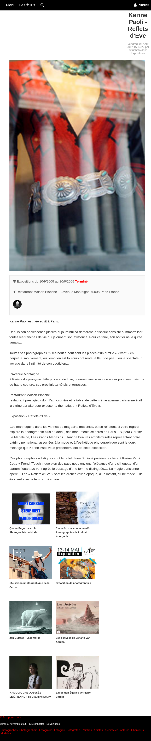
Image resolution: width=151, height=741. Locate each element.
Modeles (6, 733)
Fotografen (73, 730)
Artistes (98, 730)
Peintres (87, 730)
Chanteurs (137, 730)
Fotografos (45, 730)
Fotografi (59, 730)
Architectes (111, 730)
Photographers (28, 730)
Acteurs (124, 730)
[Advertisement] (62, 36)
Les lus (27, 5)
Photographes (9, 730)
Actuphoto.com (12, 717)
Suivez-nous (53, 723)
